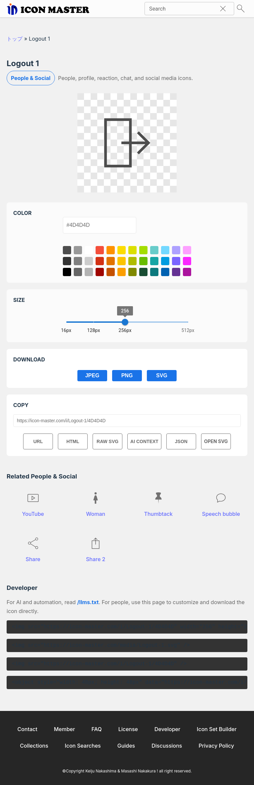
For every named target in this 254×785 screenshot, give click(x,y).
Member (64, 729)
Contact (27, 729)
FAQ (97, 729)
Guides (126, 745)
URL (38, 441)
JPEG (92, 375)
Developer (167, 729)
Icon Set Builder (216, 729)
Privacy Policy (216, 745)
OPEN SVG (216, 441)
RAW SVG (107, 441)
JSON (181, 441)
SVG (161, 375)
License (128, 729)
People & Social (31, 78)
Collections (34, 745)
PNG (127, 375)
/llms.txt (88, 602)
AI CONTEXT (144, 441)
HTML (72, 441)
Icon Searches (83, 745)
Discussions (166, 745)
